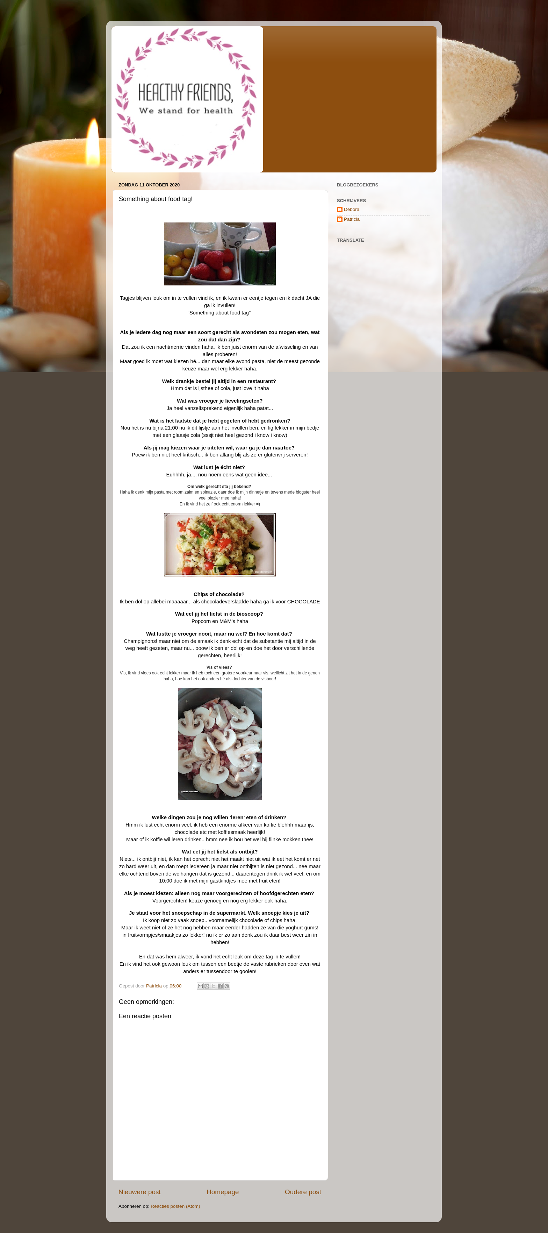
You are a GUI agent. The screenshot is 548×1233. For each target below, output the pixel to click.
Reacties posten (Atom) (175, 1206)
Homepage (223, 1192)
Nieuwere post (139, 1192)
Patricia (352, 219)
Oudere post (303, 1192)
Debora (351, 209)
